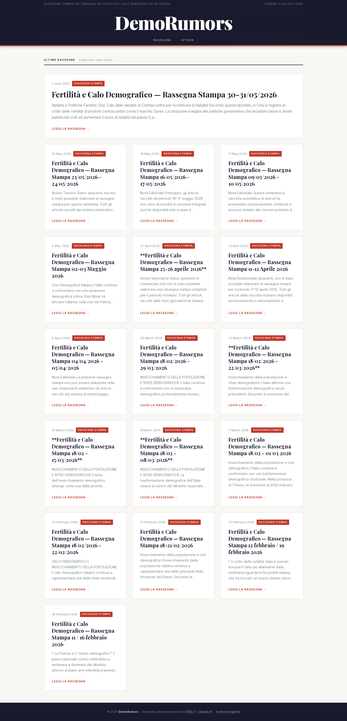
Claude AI (205, 712)
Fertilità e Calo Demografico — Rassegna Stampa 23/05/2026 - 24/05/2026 (83, 173)
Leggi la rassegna (71, 128)
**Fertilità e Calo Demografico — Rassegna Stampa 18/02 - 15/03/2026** (83, 449)
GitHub (187, 40)
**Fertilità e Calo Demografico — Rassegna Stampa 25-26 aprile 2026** (173, 262)
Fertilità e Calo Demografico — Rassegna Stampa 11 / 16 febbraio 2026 (83, 633)
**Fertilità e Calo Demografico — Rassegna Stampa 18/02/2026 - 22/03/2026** (259, 357)
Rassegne (162, 40)
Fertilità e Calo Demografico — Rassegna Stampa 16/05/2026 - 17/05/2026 (171, 173)
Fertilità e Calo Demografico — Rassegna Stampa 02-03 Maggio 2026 (83, 265)
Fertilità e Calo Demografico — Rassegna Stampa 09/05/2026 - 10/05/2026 (259, 173)
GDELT (190, 712)
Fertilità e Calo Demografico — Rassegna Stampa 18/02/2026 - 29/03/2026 (171, 357)
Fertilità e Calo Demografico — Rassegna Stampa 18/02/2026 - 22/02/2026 (83, 541)
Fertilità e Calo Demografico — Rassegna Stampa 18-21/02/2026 (171, 538)
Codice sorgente (228, 712)
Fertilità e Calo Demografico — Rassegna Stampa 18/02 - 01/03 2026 (259, 446)
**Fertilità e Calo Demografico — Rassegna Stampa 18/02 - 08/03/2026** (171, 449)
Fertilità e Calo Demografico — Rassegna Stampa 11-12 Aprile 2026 (259, 262)
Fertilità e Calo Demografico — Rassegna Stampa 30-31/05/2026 (164, 94)
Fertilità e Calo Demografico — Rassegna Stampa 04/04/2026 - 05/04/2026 (83, 357)
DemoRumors (173, 22)
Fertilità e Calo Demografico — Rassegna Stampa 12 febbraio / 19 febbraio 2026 (259, 541)
